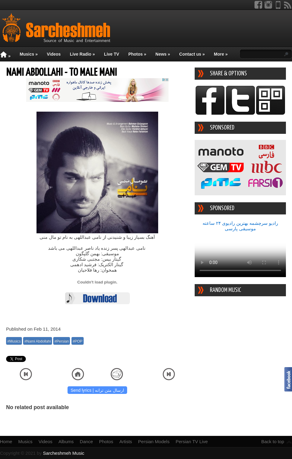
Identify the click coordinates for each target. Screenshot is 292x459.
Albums (66, 441)
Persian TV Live (192, 441)
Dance (86, 441)
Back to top (272, 441)
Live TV (111, 54)
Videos (54, 54)
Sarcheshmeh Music (63, 453)
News (162, 54)
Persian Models (153, 441)
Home (6, 441)
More (221, 54)
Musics (29, 54)
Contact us (192, 54)
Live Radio (82, 54)
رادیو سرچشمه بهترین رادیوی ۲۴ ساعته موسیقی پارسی (240, 226)
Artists (125, 441)
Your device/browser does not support (240, 254)
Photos (137, 54)
